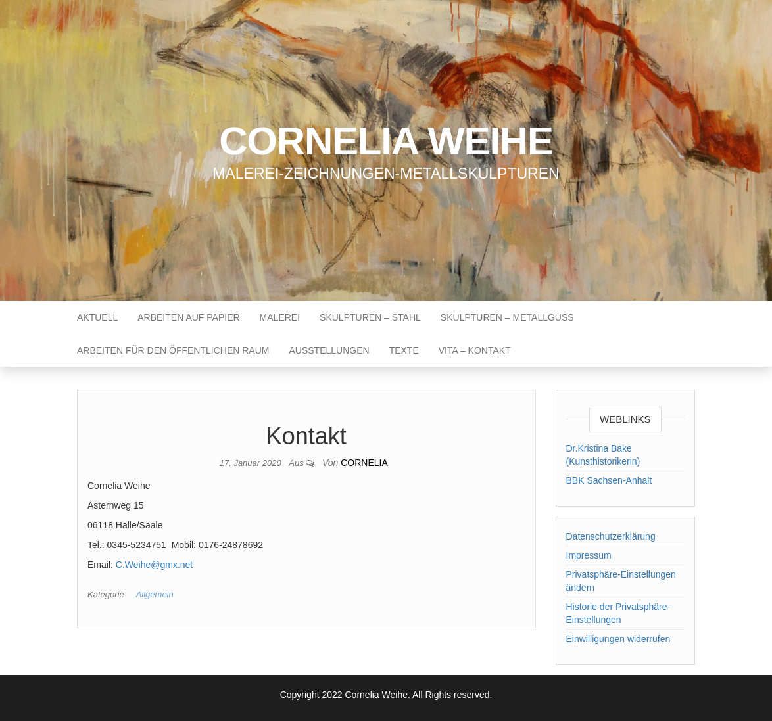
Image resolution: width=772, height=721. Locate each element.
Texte (404, 350)
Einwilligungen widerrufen (618, 639)
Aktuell (97, 317)
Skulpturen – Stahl (370, 317)
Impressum (589, 555)
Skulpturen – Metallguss (507, 317)
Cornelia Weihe (386, 141)
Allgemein (155, 594)
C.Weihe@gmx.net (154, 564)
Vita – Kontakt (475, 350)
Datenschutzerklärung (611, 536)
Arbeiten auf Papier (188, 317)
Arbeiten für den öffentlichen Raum (173, 350)
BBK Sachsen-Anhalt (609, 480)
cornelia (364, 462)
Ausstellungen (329, 350)
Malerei (280, 317)
